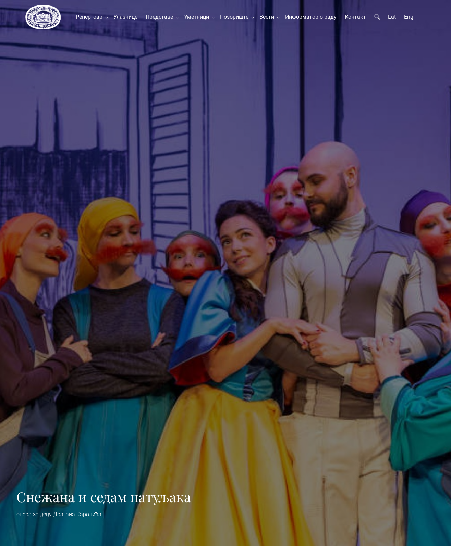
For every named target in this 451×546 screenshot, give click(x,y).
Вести (268, 17)
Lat (392, 17)
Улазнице (125, 17)
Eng (408, 17)
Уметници (198, 17)
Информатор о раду (311, 17)
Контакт (355, 17)
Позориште (235, 17)
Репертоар (90, 17)
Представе (161, 17)
